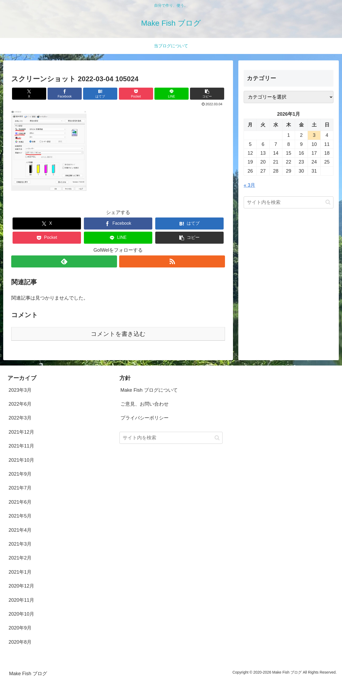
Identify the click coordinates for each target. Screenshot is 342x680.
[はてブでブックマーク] (100, 94)
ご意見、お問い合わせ (145, 404)
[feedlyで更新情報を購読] (64, 261)
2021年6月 (20, 502)
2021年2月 (20, 558)
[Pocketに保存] (136, 94)
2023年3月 (20, 390)
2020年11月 (21, 600)
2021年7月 (20, 488)
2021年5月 (20, 516)
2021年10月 (21, 460)
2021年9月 (20, 474)
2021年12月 (21, 432)
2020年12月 (21, 586)
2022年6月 (20, 404)
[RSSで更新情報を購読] (172, 261)
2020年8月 (20, 642)
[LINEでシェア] (171, 94)
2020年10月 (21, 614)
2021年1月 (20, 572)
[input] (288, 202)
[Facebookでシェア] (65, 94)
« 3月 (249, 185)
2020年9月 (20, 628)
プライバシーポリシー (145, 418)
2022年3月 (20, 418)
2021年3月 (20, 544)
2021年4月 (20, 530)
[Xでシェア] (29, 94)
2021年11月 (21, 446)
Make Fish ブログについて (149, 390)
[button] (207, 94)
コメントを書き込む (118, 334)
